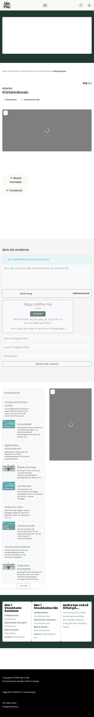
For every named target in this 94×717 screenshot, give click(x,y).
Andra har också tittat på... (75, 606)
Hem (4, 71)
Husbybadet (24, 424)
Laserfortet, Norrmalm (74, 612)
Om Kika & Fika (9, 703)
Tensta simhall (25, 525)
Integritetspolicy (10, 706)
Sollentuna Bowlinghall (23, 567)
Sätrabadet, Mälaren (73, 619)
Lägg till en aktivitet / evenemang (18, 692)
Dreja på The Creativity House (75, 625)
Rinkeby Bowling (26, 467)
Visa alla (23, 585)
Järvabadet (24, 486)
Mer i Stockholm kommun (13, 608)
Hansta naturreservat (17, 546)
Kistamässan (15, 92)
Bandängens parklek (73, 616)
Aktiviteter (14, 71)
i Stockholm (12, 617)
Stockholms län (30, 71)
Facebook (14, 190)
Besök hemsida (16, 180)
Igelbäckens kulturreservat (13, 447)
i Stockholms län (42, 614)
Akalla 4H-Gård (14, 507)
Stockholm (45, 71)
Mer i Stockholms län (46, 606)
